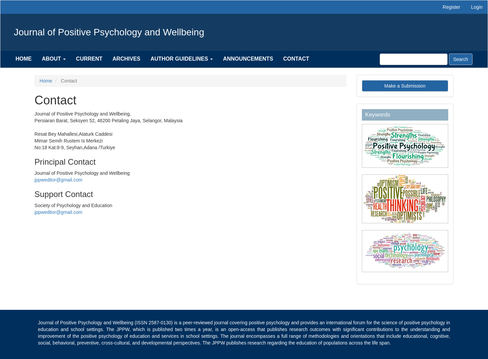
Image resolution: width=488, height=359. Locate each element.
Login (477, 7)
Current (89, 59)
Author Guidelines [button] (181, 59)
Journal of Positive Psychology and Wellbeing (109, 32)
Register (451, 7)
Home (24, 59)
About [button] (54, 59)
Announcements (248, 59)
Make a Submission (405, 86)
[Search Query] (414, 59)
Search (460, 59)
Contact (296, 59)
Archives (127, 59)
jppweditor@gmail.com (58, 180)
